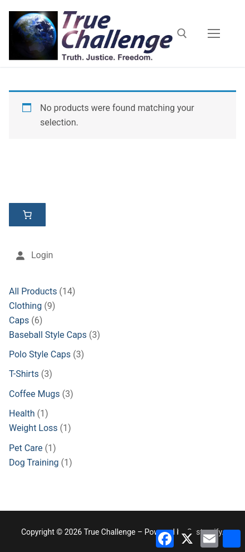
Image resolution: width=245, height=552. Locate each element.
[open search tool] (182, 33)
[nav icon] (214, 33)
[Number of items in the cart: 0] (27, 214)
